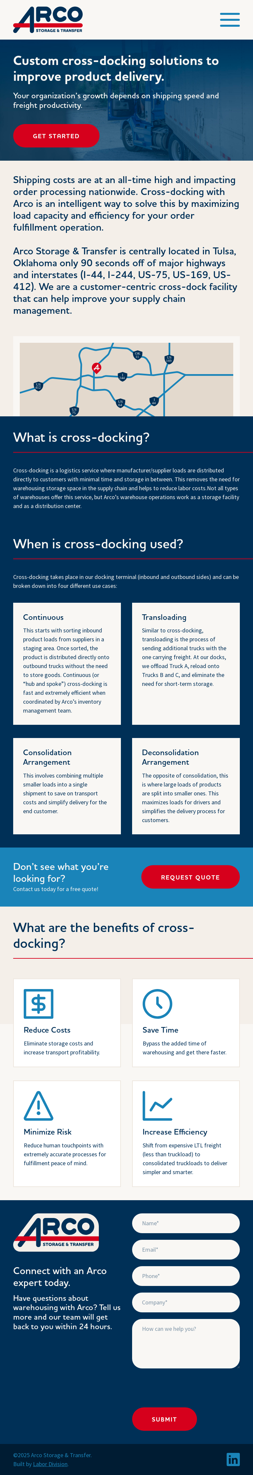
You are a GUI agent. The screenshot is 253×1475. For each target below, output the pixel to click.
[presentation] (182, 1388)
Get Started (56, 136)
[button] (230, 20)
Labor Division (50, 1464)
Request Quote (190, 878)
